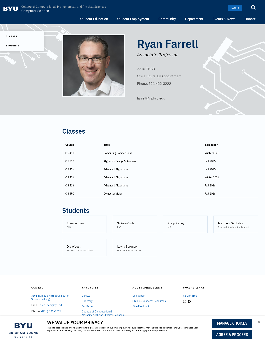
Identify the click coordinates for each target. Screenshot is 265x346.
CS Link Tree (190, 295)
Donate (250, 19)
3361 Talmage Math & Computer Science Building (50, 297)
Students (12, 45)
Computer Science (35, 11)
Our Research (89, 306)
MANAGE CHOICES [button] (232, 323)
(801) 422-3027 (51, 311)
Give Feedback (140, 306)
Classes (11, 36)
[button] (259, 322)
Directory (87, 301)
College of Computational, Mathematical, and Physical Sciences (63, 6)
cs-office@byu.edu (51, 305)
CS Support (138, 295)
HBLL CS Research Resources (149, 301)
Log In (235, 7)
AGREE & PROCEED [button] (232, 334)
